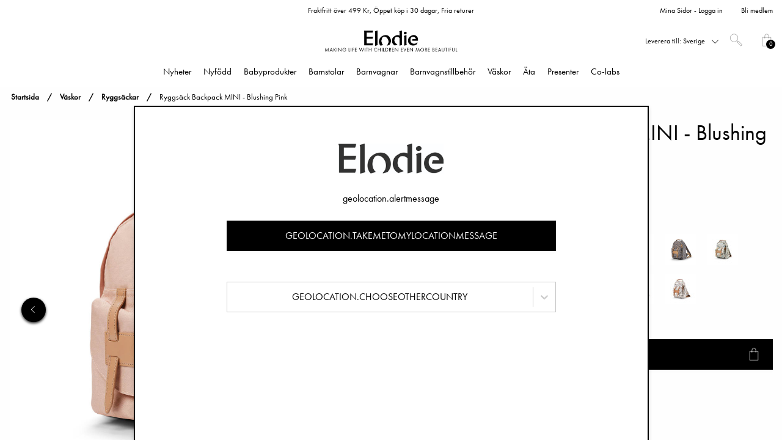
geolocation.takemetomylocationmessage (391, 235)
